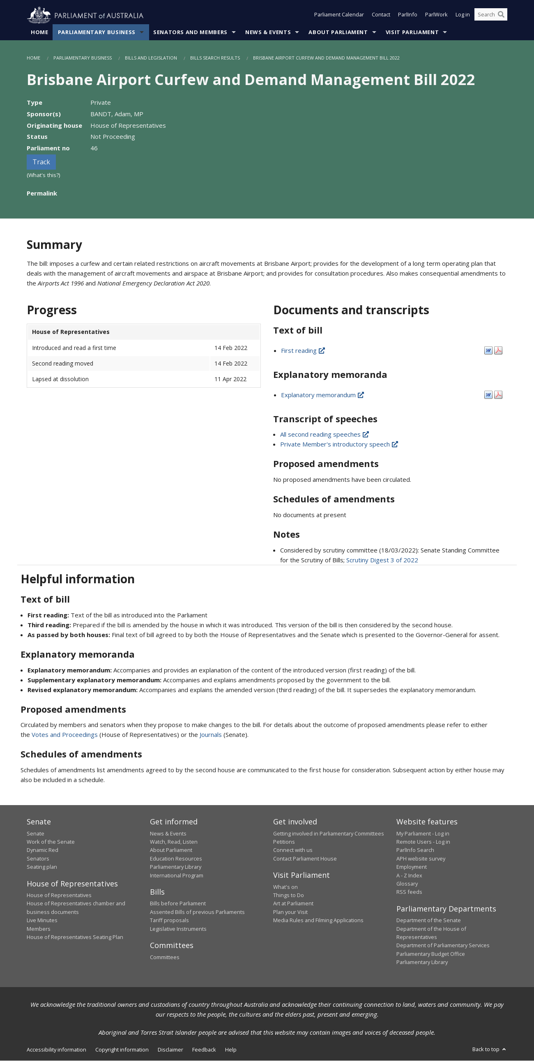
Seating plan (42, 867)
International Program (176, 875)
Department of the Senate (428, 920)
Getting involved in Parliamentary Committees (328, 833)
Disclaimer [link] (170, 1049)
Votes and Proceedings (65, 735)
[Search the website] (490, 15)
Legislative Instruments (178, 928)
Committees (165, 957)
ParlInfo (407, 15)
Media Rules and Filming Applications (318, 920)
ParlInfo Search (415, 850)
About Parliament (338, 32)
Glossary (407, 884)
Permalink (42, 193)
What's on (285, 887)
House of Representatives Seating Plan (75, 937)
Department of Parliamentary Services (443, 945)
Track (41, 162)
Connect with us (293, 850)
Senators (38, 858)
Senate (35, 833)
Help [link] (231, 1049)
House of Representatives (59, 895)
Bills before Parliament (178, 903)
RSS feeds (409, 892)
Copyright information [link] (122, 1049)
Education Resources (176, 858)
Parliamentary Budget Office (430, 953)
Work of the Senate (51, 842)
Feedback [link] (204, 1049)
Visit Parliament (412, 32)
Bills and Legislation (151, 58)
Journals (211, 735)
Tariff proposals (169, 920)
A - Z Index (409, 875)
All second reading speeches (325, 434)
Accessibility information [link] (56, 1049)
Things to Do (288, 895)
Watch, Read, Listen (174, 842)
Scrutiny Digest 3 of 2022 (382, 560)
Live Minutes (42, 920)
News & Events (268, 32)
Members (39, 928)
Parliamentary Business (97, 32)
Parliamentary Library (175, 867)
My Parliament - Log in (422, 833)
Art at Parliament (293, 903)
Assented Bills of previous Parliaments (197, 912)
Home (39, 32)
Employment (411, 867)
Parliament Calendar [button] (339, 15)
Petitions (284, 842)
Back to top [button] (489, 1049)
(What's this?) (43, 175)
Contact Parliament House (305, 858)
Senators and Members (190, 32)
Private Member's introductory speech (339, 444)
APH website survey (420, 858)
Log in (463, 15)
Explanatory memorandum (323, 395)
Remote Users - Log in (423, 842)
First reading (303, 350)
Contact (381, 15)
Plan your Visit (290, 912)
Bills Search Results (215, 58)
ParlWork (436, 15)
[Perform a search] (501, 15)
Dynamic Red (42, 850)
